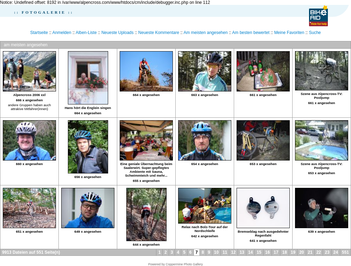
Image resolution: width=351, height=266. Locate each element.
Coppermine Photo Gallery (184, 264)
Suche (315, 32)
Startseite (39, 32)
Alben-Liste (86, 32)
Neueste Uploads (117, 32)
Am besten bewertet (250, 32)
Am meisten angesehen (206, 32)
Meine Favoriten (289, 32)
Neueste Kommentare (158, 32)
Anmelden (61, 32)
